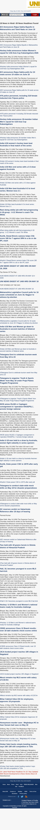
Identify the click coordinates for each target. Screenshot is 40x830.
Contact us (13, 791)
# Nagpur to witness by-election (27, 323)
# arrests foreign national (24, 437)
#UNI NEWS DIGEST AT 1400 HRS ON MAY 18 (17, 289)
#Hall (2, 601)
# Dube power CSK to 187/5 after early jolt (20, 482)
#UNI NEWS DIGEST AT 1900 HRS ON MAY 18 (17, 276)
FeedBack (21, 786)
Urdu (21, 784)
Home (4, 784)
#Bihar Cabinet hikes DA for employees (13, 717)
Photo (12, 784)
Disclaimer (14, 793)
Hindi (17, 784)
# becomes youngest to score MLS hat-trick (23, 601)
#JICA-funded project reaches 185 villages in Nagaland (19, 674)
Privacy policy (23, 793)
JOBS (25, 791)
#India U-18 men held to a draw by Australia (15, 458)
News (8, 784)
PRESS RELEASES (29, 784)
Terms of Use (32, 791)
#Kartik (2, 260)
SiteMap (20, 791)
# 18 (5, 601)
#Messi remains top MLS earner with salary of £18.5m (19, 695)
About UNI (5, 791)
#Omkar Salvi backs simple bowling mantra (15, 766)
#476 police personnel (7, 114)
